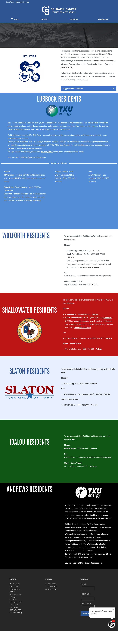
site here (70, 303)
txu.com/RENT (47, 152)
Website (8, 190)
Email (84, 584)
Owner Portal (10, 2)
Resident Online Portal (22, 2)
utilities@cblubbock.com (104, 61)
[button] (14, 19)
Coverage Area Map (32, 200)
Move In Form (66, 67)
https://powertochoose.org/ (34, 157)
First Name (86, 594)
